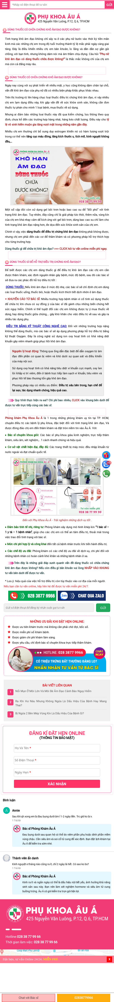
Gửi (109, 5)
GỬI (103, 608)
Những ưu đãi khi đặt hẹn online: (57, 621)
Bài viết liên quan (57, 685)
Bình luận (9, 800)
